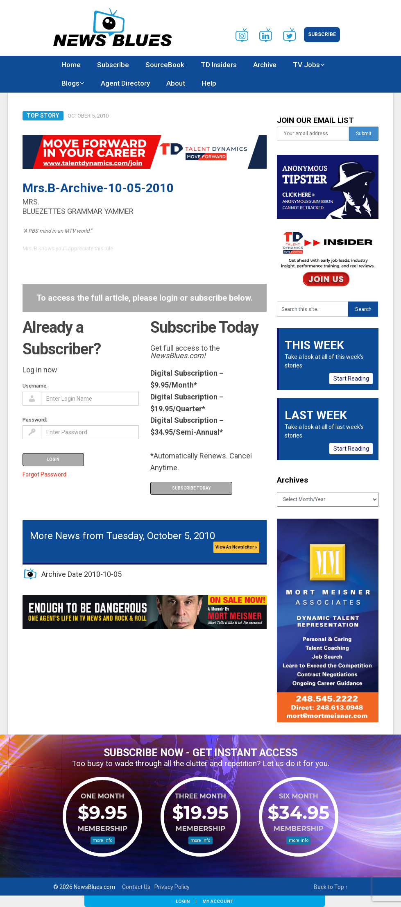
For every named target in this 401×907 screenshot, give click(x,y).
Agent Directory (125, 83)
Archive (264, 65)
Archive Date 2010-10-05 (81, 574)
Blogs (70, 83)
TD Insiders (219, 65)
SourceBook (164, 65)
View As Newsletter (236, 547)
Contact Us (136, 887)
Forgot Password (44, 474)
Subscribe (322, 34)
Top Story (43, 115)
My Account (217, 901)
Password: (35, 420)
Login (183, 901)
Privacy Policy (172, 887)
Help (209, 83)
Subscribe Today (191, 488)
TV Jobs (306, 65)
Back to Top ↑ (331, 887)
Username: (35, 386)
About (175, 83)
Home (71, 65)
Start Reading (351, 378)
